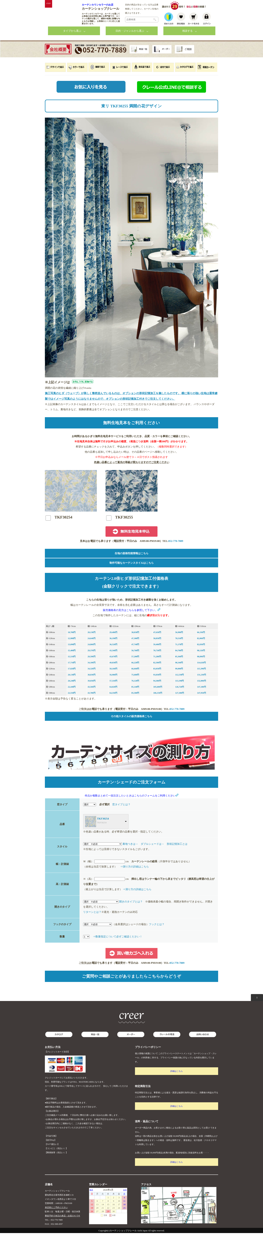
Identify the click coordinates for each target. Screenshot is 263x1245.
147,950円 (201, 705)
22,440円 (72, 699)
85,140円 (135, 699)
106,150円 (157, 705)
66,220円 (135, 674)
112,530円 (179, 686)
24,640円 (91, 650)
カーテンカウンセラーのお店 (97, 4)
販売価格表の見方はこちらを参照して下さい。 (131, 622)
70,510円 (179, 650)
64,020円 (113, 699)
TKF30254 (103, 830)
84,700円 (179, 662)
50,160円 (113, 680)
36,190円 (113, 650)
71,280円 (157, 668)
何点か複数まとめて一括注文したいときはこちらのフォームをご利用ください (131, 807)
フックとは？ (156, 936)
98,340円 (179, 674)
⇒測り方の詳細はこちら (134, 878)
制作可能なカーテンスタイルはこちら (131, 574)
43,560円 (91, 699)
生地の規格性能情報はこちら (131, 565)
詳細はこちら (176, 1083)
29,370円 (91, 662)
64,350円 (113, 705)
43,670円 (113, 668)
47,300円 (135, 650)
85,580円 (135, 705)
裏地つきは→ (130, 855)
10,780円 (72, 644)
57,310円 (113, 693)
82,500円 (157, 674)
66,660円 (135, 680)
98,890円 (201, 668)
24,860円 (91, 656)
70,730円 (157, 662)
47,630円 (157, 644)
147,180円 (201, 699)
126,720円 (179, 699)
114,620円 (201, 674)
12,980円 (72, 650)
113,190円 (179, 693)
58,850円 (157, 650)
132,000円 (201, 693)
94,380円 (157, 693)
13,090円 (72, 656)
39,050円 (91, 693)
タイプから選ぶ (72, 42)
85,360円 (179, 668)
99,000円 (179, 680)
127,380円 (179, 705)
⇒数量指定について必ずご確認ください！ (117, 948)
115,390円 (201, 680)
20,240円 (72, 693)
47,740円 (135, 656)
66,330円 (201, 644)
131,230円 (201, 686)
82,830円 (201, 656)
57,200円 (135, 668)
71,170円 (179, 656)
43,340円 (113, 662)
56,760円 (135, 662)
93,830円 (157, 686)
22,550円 (72, 705)
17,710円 (72, 674)
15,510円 (72, 668)
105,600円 (157, 699)
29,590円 (91, 668)
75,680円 (135, 686)
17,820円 (72, 680)
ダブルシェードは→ (152, 855)
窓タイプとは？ (121, 816)
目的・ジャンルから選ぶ (130, 42)
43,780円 (91, 705)
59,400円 (157, 656)
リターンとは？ (92, 924)
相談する (187, 42)
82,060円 (201, 650)
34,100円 (91, 674)
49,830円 (113, 674)
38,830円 (135, 644)
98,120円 (201, 662)
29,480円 (113, 644)
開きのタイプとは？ (131, 913)
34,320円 (91, 680)
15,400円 (72, 662)
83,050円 (157, 680)
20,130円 (91, 644)
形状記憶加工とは (177, 855)
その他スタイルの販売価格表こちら (131, 728)
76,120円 (135, 693)
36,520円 (113, 656)
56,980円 (179, 644)
